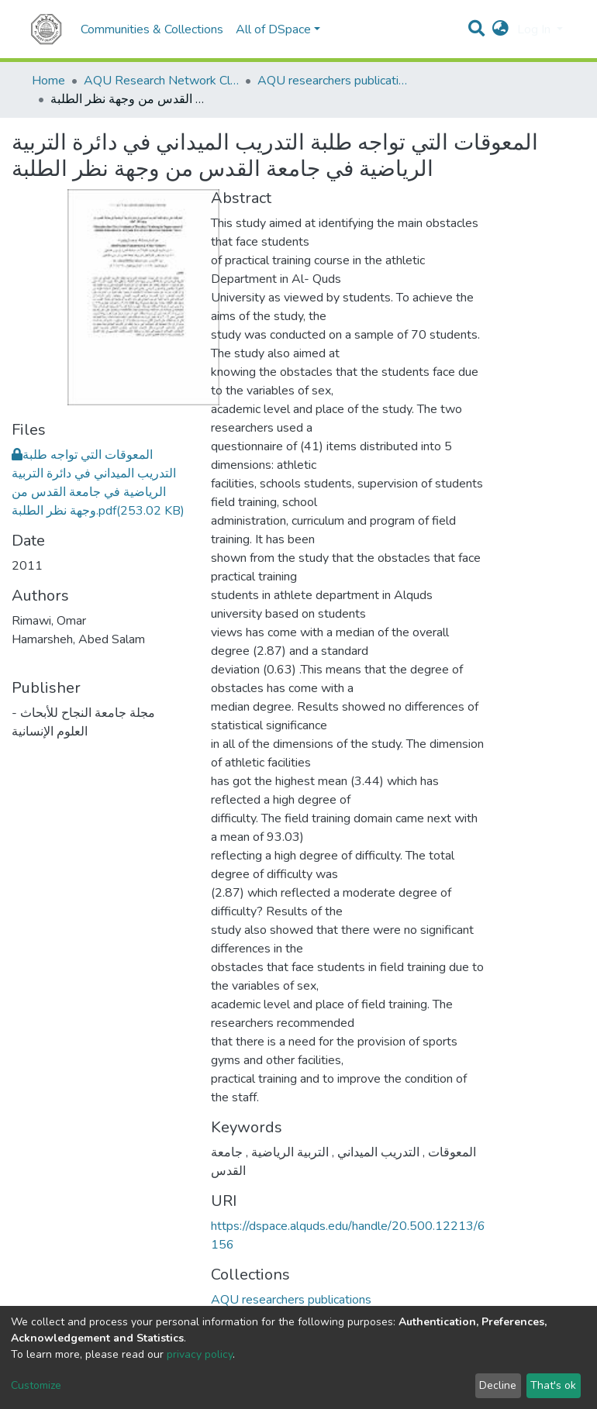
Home (48, 80)
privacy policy (200, 1354)
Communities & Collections (152, 29)
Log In (535, 29)
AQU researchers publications (334, 80)
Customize (36, 1385)
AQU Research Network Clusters (161, 80)
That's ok (553, 1385)
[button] (500, 29)
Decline (497, 1385)
